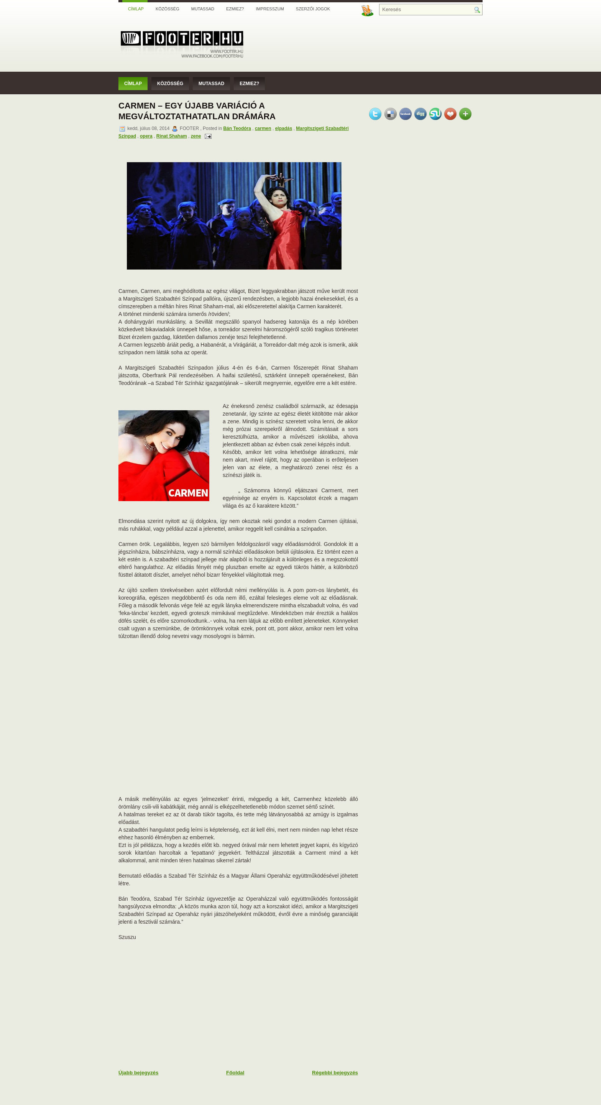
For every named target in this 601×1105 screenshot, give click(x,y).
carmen (263, 128)
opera (146, 136)
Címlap (136, 9)
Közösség (167, 9)
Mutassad (202, 9)
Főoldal (235, 1072)
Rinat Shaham (171, 136)
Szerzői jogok (313, 9)
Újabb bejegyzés (138, 1072)
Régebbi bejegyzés (335, 1072)
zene (196, 136)
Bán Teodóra (237, 128)
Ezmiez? (235, 9)
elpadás (283, 128)
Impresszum (270, 9)
